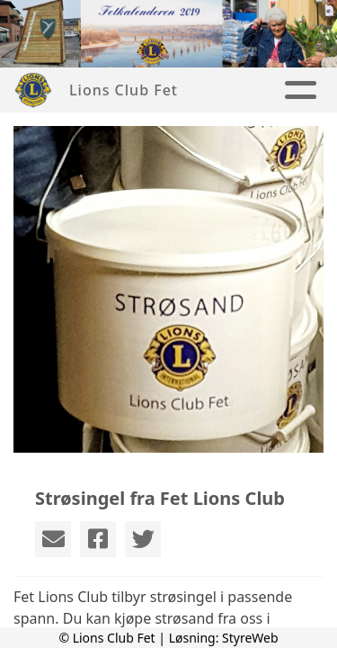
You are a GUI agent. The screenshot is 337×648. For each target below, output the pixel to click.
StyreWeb (250, 637)
